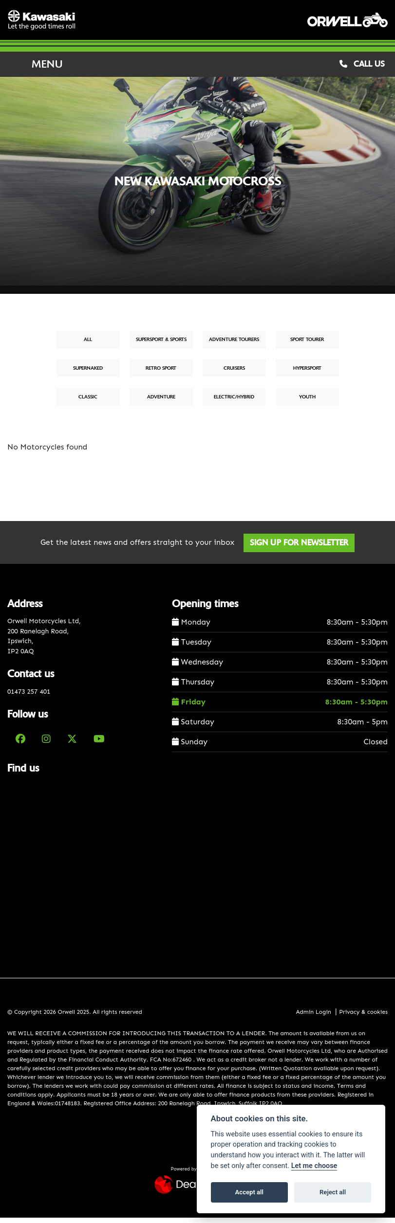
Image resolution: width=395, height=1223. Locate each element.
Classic (87, 401)
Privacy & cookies (363, 1016)
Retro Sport (161, 373)
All (88, 345)
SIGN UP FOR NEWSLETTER (301, 547)
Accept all (249, 1192)
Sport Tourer (307, 345)
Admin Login (313, 1016)
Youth (307, 401)
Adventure (161, 401)
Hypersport (307, 373)
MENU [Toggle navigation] (35, 69)
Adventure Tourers (234, 345)
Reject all (333, 1192)
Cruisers (234, 373)
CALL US (362, 69)
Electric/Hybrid (234, 401)
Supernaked (88, 373)
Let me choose (314, 1166)
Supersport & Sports (161, 345)
